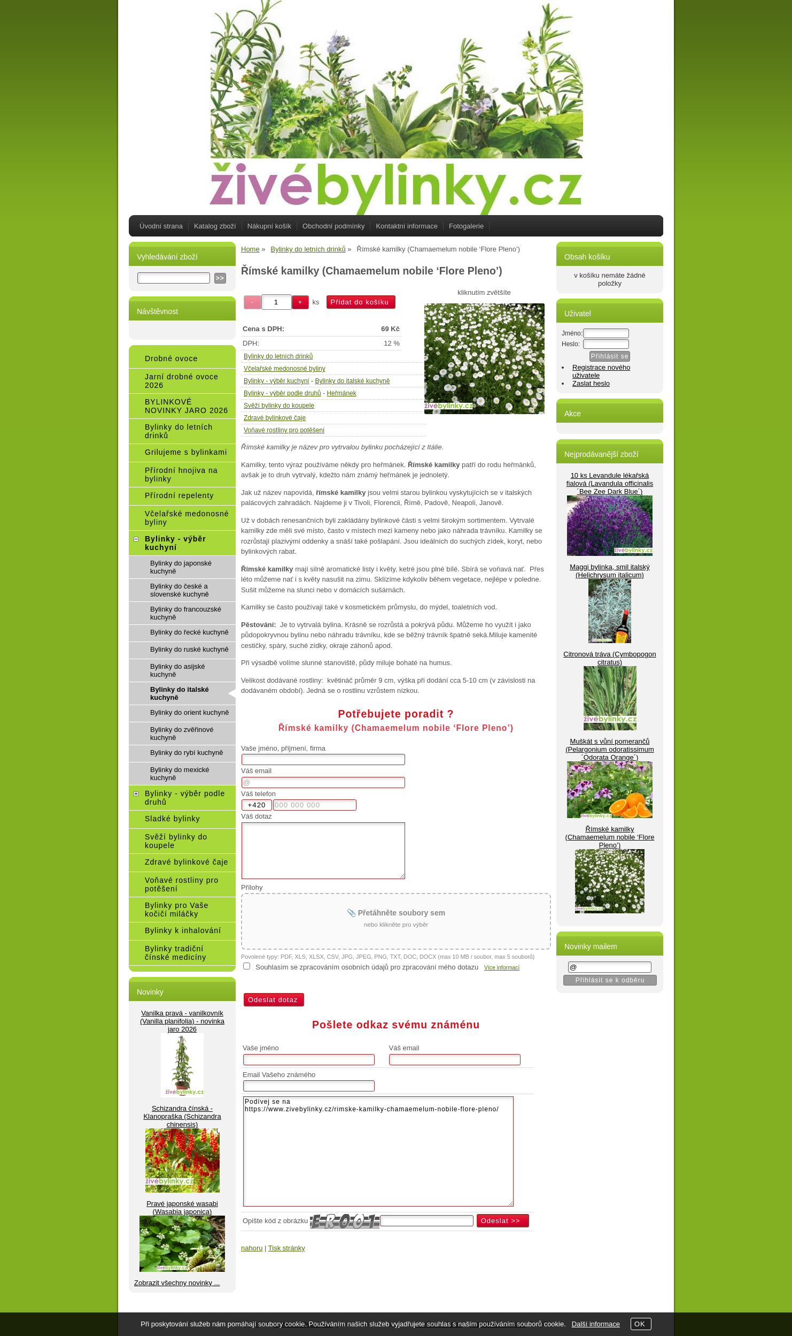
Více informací (501, 968)
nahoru (251, 1248)
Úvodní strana (161, 226)
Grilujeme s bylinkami (186, 452)
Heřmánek (341, 393)
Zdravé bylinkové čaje (275, 418)
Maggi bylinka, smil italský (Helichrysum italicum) (610, 571)
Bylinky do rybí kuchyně (186, 753)
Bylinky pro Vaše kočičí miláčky (176, 909)
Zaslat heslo (591, 383)
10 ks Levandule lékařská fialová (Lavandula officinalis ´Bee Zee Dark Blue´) (609, 483)
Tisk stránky (286, 1248)
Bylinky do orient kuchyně (189, 712)
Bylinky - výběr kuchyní (276, 381)
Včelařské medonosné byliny (284, 368)
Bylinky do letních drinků (278, 356)
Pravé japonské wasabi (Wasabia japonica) (182, 1208)
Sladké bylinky (172, 818)
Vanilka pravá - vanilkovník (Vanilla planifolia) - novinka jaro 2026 (182, 1021)
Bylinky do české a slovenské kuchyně (179, 590)
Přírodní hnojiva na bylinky (181, 474)
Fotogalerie (466, 226)
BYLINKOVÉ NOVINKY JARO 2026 (186, 406)
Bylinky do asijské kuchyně (177, 670)
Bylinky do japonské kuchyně (181, 567)
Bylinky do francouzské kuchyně (185, 613)
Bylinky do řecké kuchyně (189, 632)
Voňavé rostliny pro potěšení (284, 430)
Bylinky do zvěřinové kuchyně (182, 734)
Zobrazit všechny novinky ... (177, 1283)
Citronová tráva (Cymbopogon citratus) (609, 658)
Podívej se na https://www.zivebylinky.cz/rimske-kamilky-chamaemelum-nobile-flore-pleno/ (378, 1151)
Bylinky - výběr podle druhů (282, 393)
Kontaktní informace (407, 226)
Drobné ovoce (171, 358)
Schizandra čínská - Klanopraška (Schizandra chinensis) (182, 1116)
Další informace (596, 1324)
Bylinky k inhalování (183, 930)
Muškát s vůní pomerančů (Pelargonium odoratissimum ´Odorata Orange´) (609, 749)
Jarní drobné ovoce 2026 (182, 381)
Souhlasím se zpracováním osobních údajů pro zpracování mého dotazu (366, 967)
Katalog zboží (215, 226)
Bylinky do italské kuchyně (352, 381)
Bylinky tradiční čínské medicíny (175, 952)
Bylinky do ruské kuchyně (189, 649)
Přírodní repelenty (179, 495)
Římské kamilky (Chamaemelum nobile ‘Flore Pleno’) (610, 837)
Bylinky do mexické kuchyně (179, 774)
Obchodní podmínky (333, 226)
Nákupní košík (269, 226)
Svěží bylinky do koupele (279, 405)
